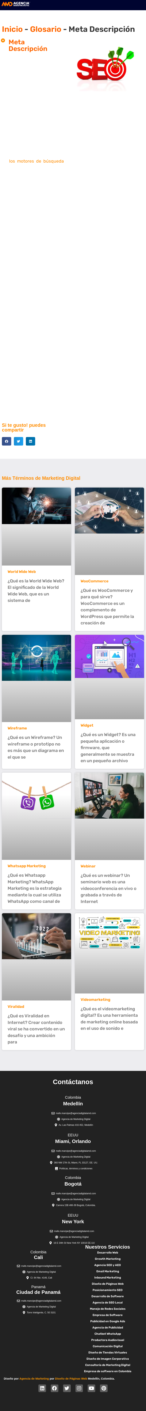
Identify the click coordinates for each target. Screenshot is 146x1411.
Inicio (12, 29)
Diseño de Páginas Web (71, 1378)
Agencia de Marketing (34, 1378)
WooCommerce (95, 581)
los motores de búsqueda (36, 161)
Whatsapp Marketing (27, 866)
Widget (87, 725)
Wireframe (17, 728)
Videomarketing (95, 999)
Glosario (45, 29)
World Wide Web (22, 571)
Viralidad (16, 1006)
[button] (6, 441)
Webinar (88, 866)
